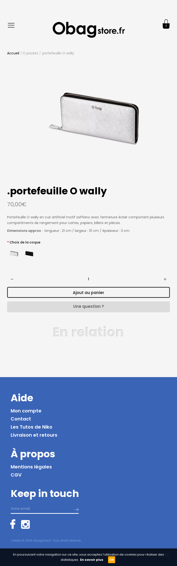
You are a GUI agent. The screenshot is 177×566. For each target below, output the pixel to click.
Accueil (13, 53)
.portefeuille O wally (58, 53)
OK (111, 559)
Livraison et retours (34, 435)
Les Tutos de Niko (31, 427)
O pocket (30, 53)
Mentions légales (31, 466)
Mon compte (26, 410)
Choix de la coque (25, 242)
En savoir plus (91, 559)
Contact (21, 419)
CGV (16, 475)
